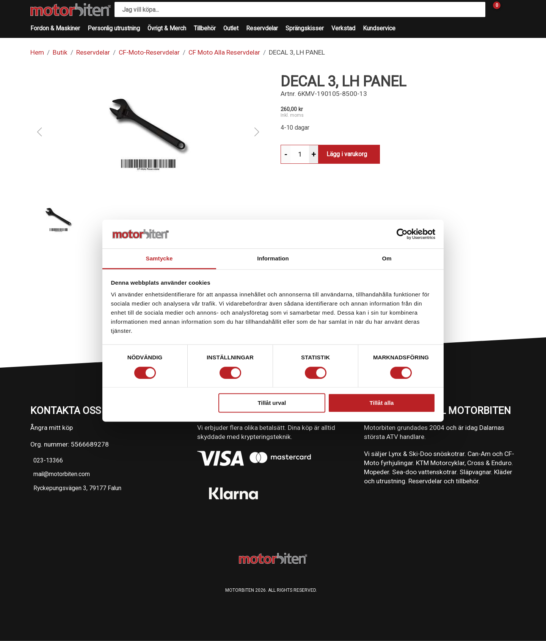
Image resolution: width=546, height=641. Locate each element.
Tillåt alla (381, 403)
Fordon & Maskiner (55, 28)
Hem (37, 52)
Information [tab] (273, 258)
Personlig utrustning (114, 28)
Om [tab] (386, 258)
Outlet (230, 28)
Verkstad (343, 28)
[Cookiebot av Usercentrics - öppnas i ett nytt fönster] (402, 234)
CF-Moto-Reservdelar (149, 52)
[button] (147, 132)
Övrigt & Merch (166, 28)
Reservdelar (262, 28)
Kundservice (379, 28)
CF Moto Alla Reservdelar (224, 52)
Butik (60, 52)
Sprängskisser (305, 28)
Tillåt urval (271, 403)
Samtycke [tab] (159, 258)
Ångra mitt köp (51, 427)
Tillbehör (205, 28)
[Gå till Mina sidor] (508, 9)
